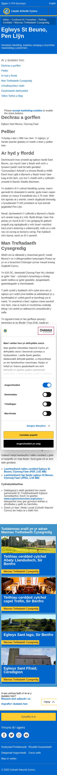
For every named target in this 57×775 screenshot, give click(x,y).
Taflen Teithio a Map (12, 96)
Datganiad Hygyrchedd (13, 752)
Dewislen (52, 11)
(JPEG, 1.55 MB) (30, 478)
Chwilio (44, 11)
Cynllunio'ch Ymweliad (24, 19)
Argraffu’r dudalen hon (14, 704)
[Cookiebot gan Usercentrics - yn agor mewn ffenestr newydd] (46, 330)
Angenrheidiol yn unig (28, 443)
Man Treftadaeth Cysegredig (16, 80)
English (52, 3)
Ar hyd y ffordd (9, 75)
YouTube (26, 735)
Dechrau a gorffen (11, 65)
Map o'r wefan (8, 758)
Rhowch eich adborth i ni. (16, 699)
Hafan (6, 19)
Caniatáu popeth (29, 435)
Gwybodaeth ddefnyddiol (14, 91)
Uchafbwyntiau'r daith (12, 85)
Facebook (4, 735)
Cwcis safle (35, 752)
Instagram (19, 735)
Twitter (11, 735)
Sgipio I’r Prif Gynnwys (13, 3)
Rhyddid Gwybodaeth (40, 747)
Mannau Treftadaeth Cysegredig (31, 22)
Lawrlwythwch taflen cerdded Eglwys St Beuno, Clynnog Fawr (27, 470)
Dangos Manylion (36, 425)
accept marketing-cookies (27, 110)
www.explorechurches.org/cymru (23, 498)
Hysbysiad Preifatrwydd (14, 747)
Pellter (4, 70)
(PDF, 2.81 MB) (38, 471)
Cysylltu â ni (28, 716)
